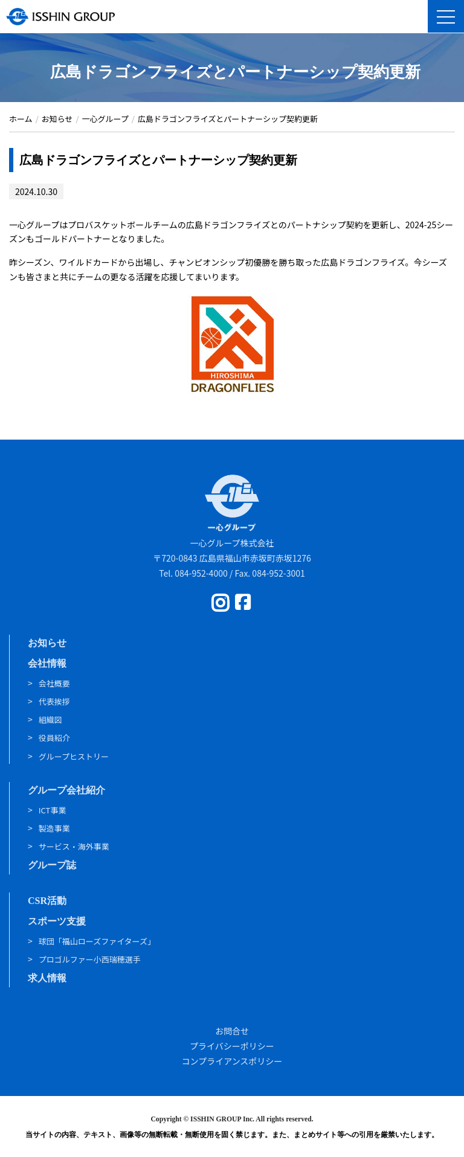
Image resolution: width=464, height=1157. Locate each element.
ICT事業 (52, 810)
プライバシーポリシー (232, 1046)
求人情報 (47, 978)
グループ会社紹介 (66, 790)
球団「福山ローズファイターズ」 (97, 941)
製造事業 (54, 828)
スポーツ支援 (57, 921)
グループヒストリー (74, 756)
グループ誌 (52, 865)
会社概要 (54, 683)
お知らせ (47, 643)
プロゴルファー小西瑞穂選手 (90, 959)
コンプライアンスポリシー (232, 1061)
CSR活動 (47, 901)
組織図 (50, 719)
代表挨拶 (54, 701)
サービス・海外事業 (74, 846)
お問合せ (232, 1031)
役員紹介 (54, 737)
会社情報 (47, 663)
